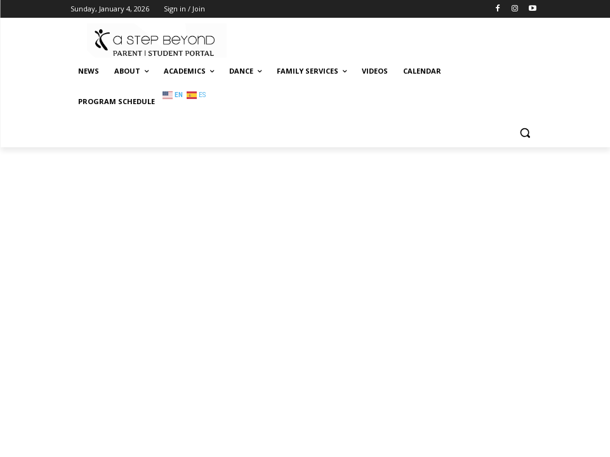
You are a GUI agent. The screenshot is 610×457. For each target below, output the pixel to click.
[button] (525, 132)
